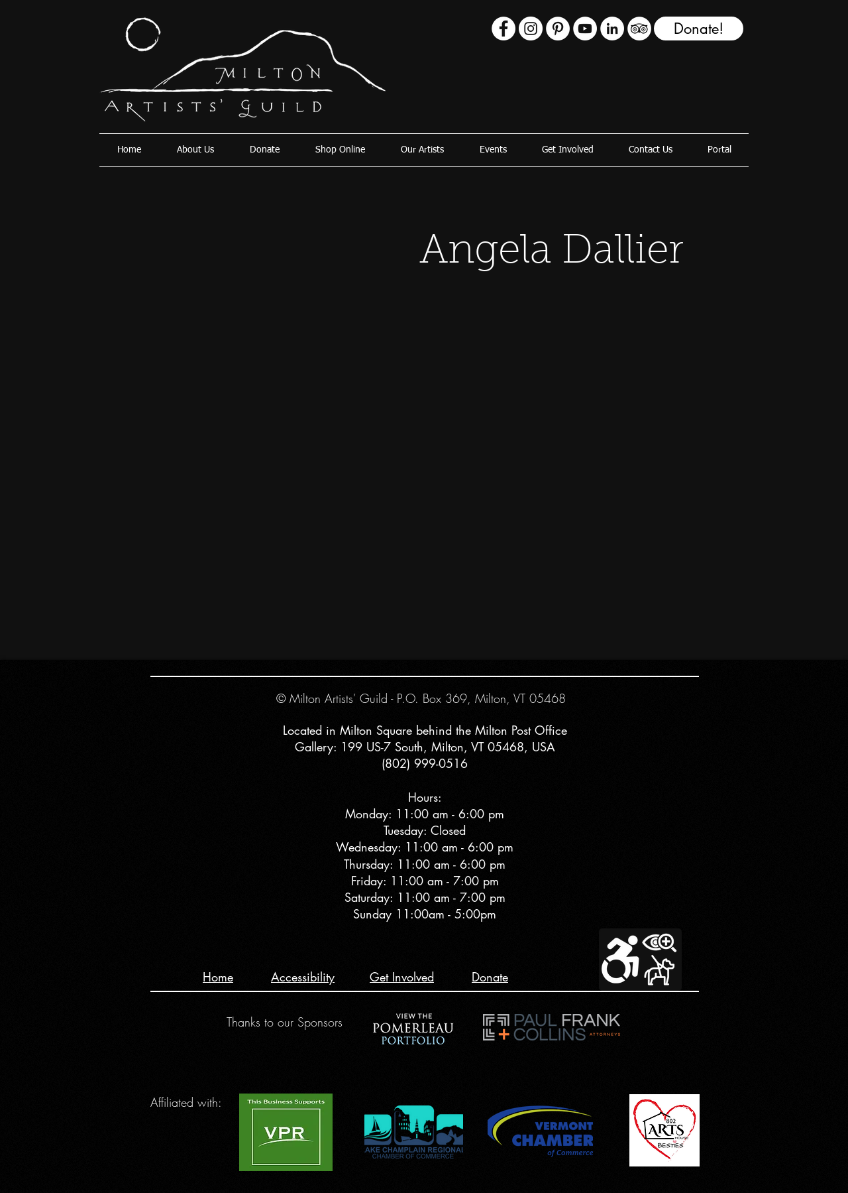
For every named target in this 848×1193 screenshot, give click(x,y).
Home (218, 977)
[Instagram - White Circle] (531, 28)
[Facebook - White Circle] (503, 28)
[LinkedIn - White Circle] (612, 28)
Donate (490, 977)
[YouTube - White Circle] (585, 28)
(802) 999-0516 (425, 763)
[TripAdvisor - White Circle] (639, 28)
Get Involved (402, 977)
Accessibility (303, 977)
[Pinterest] (558, 28)
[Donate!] (698, 28)
